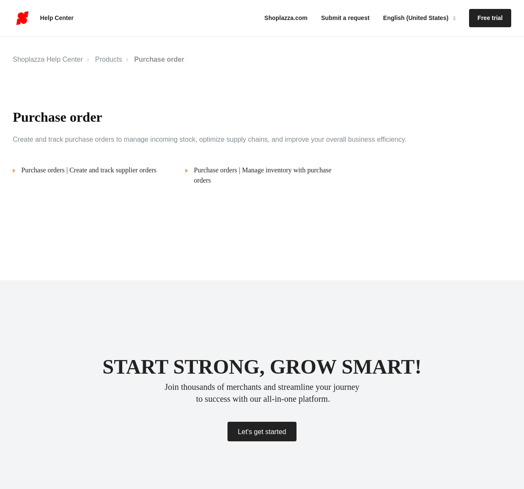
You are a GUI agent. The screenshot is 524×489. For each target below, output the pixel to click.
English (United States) (416, 17)
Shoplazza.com (286, 17)
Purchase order (159, 59)
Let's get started (262, 431)
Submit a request (345, 17)
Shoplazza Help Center (48, 59)
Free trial (490, 17)
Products (108, 59)
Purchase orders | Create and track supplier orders (88, 170)
